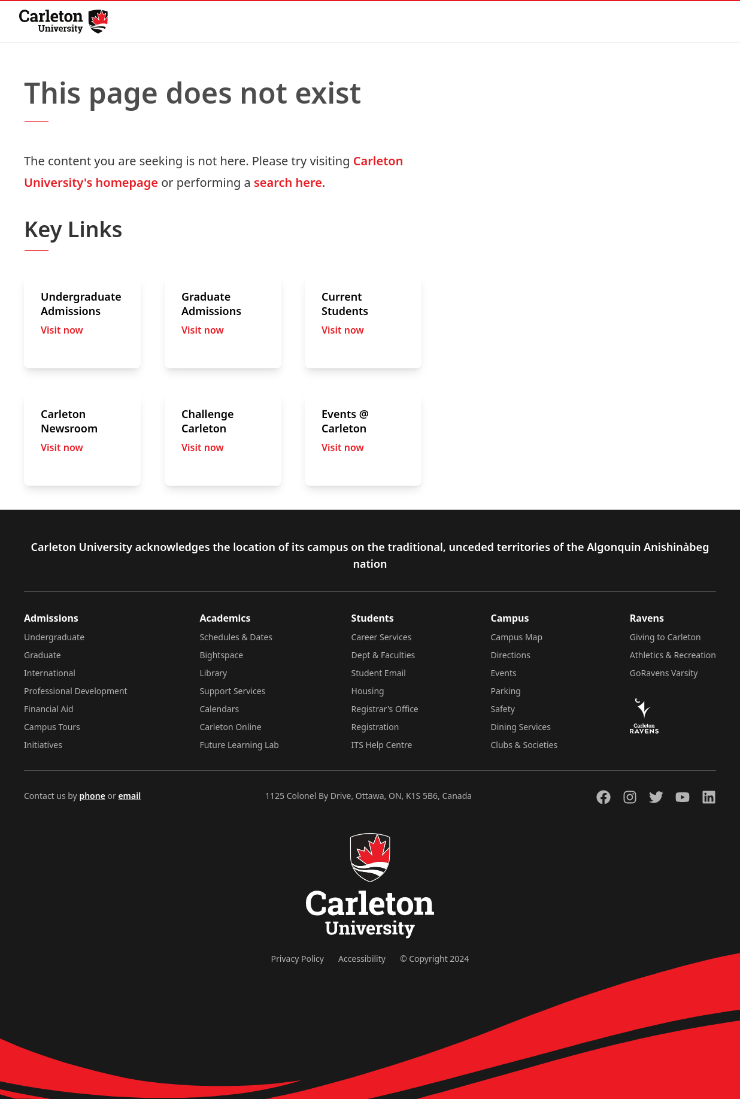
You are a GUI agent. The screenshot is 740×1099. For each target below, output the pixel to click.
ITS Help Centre (382, 744)
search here (288, 182)
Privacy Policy (297, 958)
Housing (367, 691)
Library (213, 673)
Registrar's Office (384, 708)
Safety (503, 708)
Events (504, 673)
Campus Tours (52, 726)
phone (92, 795)
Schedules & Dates (235, 637)
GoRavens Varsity (664, 673)
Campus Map (517, 637)
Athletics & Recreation (673, 655)
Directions (510, 655)
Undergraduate (54, 637)
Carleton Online (230, 726)
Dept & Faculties (383, 655)
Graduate (42, 655)
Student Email (378, 673)
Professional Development (76, 691)
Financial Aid (49, 708)
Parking (506, 691)
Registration (375, 726)
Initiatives (43, 744)
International (49, 673)
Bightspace (221, 655)
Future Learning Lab (239, 744)
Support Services (232, 691)
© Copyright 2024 (434, 958)
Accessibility (362, 958)
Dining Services (521, 726)
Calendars (219, 708)
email (129, 795)
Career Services (381, 637)
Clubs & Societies (524, 744)
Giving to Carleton (665, 637)
